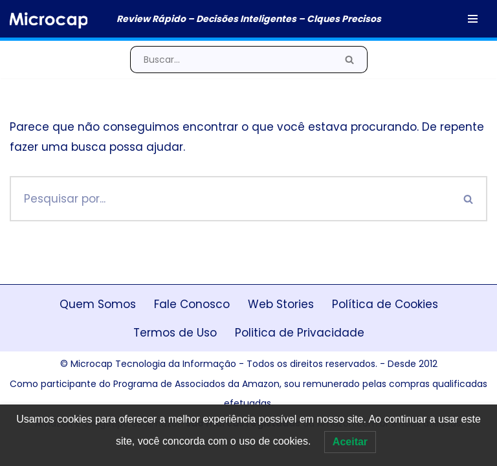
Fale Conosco (192, 304)
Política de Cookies (385, 304)
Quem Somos (98, 304)
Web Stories (281, 304)
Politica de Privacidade (299, 332)
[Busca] (231, 59)
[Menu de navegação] (472, 18)
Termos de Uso (175, 332)
